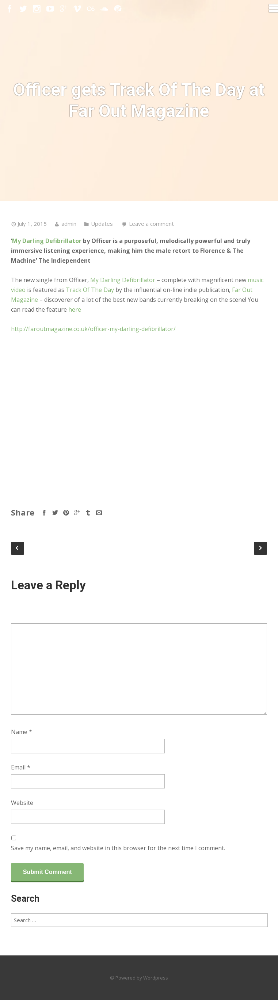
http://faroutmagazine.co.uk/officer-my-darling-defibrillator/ (93, 329)
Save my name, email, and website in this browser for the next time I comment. (118, 848)
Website (22, 803)
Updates (102, 223)
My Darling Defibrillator (46, 241)
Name (21, 732)
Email (20, 767)
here (74, 309)
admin (68, 223)
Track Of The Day (90, 290)
